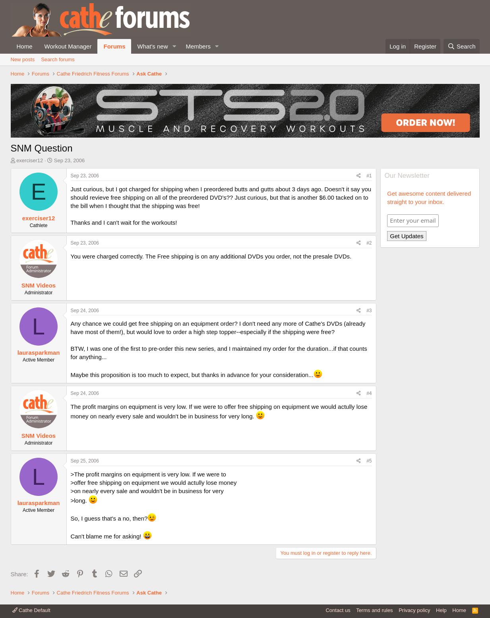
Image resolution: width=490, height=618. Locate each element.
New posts (23, 59)
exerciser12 (29, 160)
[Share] (359, 176)
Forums (114, 46)
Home (25, 46)
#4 (369, 393)
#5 (369, 461)
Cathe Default (31, 610)
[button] (174, 46)
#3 (369, 310)
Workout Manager (68, 46)
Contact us (337, 610)
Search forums (58, 59)
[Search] (462, 46)
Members (198, 46)
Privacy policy (414, 610)
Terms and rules (374, 610)
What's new (152, 46)
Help (441, 610)
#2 (369, 243)
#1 (369, 176)
